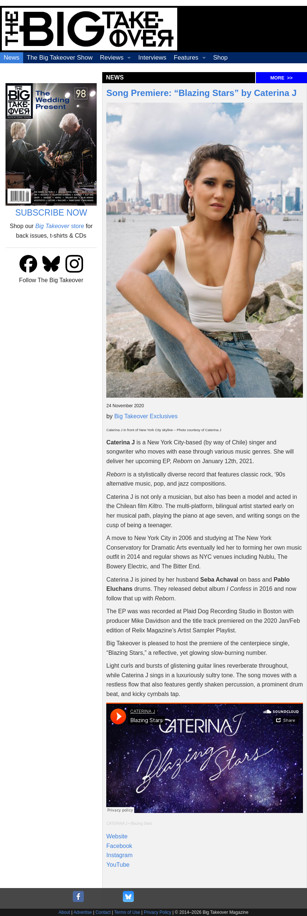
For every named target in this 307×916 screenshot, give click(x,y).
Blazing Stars (141, 823)
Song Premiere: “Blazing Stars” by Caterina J (201, 93)
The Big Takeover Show (60, 57)
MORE (281, 78)
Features (186, 57)
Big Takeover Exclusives (146, 416)
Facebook (119, 846)
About (64, 912)
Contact (103, 912)
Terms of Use (127, 912)
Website (117, 836)
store (59, 226)
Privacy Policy (157, 912)
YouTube (117, 865)
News (11, 57)
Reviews (112, 57)
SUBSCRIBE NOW (51, 212)
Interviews (152, 57)
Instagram (119, 855)
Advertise (83, 912)
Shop (220, 57)
